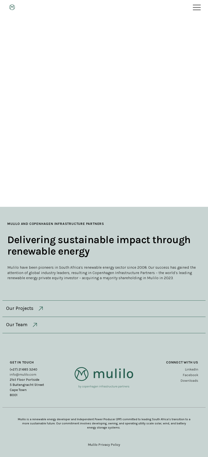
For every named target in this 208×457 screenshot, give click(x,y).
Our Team (22, 325)
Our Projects (25, 308)
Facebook (190, 375)
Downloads (189, 381)
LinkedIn (191, 369)
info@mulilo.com (23, 374)
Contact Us (104, 145)
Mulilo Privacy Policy (104, 445)
